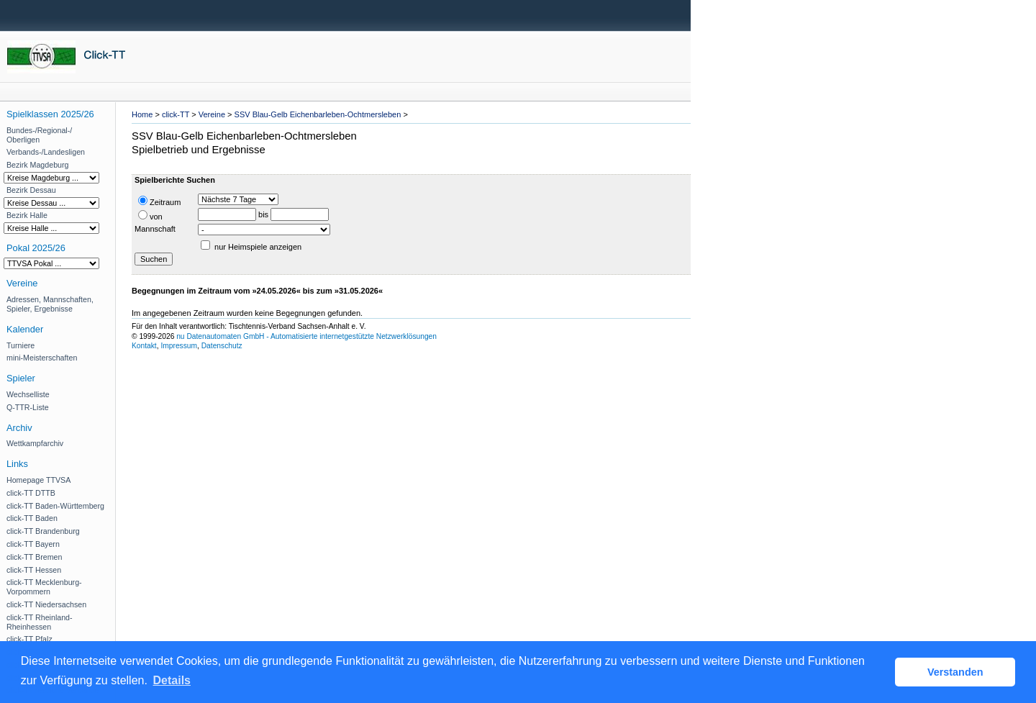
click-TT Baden (32, 518)
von (150, 215)
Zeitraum (159, 201)
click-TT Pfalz (29, 639)
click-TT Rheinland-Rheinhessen (39, 622)
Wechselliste (28, 394)
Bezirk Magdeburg (37, 164)
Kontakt (144, 346)
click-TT (175, 114)
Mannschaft (155, 228)
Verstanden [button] (955, 672)
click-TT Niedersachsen (46, 604)
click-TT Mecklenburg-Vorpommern (44, 587)
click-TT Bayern (33, 544)
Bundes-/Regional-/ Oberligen (39, 135)
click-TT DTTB (30, 493)
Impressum (178, 346)
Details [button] (172, 680)
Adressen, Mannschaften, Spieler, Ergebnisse (50, 304)
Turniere (20, 345)
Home (142, 114)
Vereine (212, 114)
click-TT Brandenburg (43, 531)
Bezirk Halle (26, 215)
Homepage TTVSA (38, 480)
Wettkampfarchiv (34, 443)
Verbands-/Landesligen (45, 152)
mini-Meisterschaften (41, 357)
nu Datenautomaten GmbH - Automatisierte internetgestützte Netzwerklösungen (306, 336)
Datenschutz (221, 346)
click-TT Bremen (34, 557)
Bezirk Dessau (31, 190)
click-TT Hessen (33, 570)
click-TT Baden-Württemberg (55, 506)
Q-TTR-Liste (27, 407)
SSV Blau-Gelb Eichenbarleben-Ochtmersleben (318, 114)
